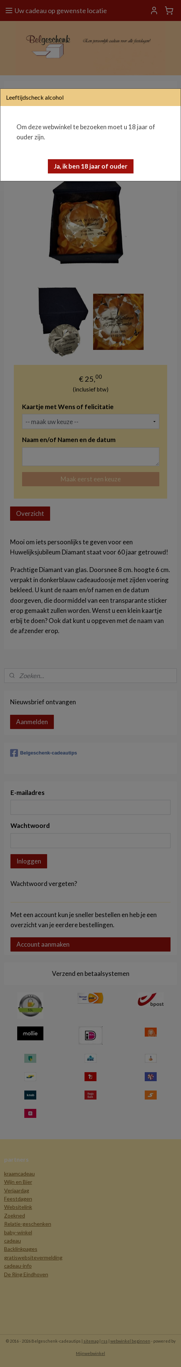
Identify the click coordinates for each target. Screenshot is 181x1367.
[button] (90, 166)
